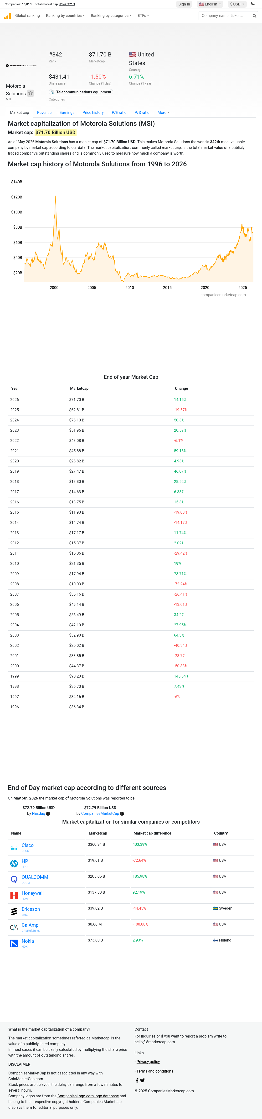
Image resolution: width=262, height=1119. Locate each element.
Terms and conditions (155, 1071)
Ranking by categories (109, 15)
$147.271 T (67, 4)
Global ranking (27, 15)
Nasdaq (38, 813)
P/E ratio (119, 112)
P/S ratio (142, 112)
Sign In (184, 4)
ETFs (142, 15)
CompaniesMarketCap (100, 813)
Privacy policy (148, 1061)
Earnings (67, 112)
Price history (93, 112)
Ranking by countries (64, 15)
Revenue (44, 112)
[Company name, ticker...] (228, 15)
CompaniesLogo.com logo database (88, 1096)
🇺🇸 (208, 4)
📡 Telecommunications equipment (81, 92)
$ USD (235, 4)
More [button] (162, 112)
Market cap (19, 112)
